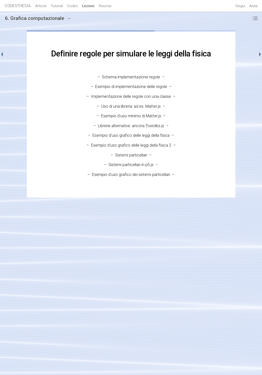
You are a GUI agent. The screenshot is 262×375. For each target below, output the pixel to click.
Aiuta (253, 6)
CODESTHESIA (18, 5)
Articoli (40, 6)
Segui (240, 6)
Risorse (105, 6)
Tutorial (57, 6)
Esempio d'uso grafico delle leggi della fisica (131, 135)
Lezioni (88, 6)
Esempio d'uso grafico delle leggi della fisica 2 (131, 145)
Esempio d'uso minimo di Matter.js (131, 116)
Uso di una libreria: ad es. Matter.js (131, 106)
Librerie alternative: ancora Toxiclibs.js (131, 125)
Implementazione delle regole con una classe (131, 96)
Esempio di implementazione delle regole (131, 86)
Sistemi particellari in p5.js (131, 164)
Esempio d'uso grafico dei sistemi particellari (131, 174)
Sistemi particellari (131, 155)
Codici (72, 6)
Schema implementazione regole (131, 77)
